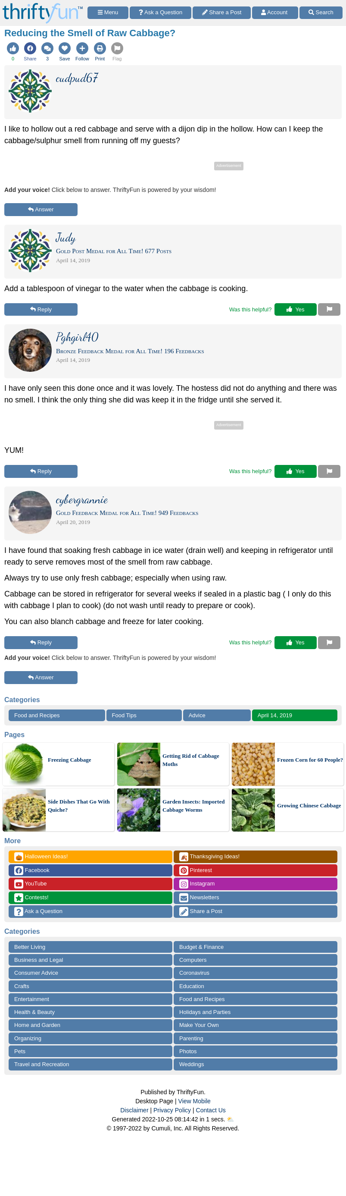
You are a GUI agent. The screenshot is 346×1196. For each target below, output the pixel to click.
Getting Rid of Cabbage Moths (190, 760)
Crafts (21, 986)
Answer (40, 209)
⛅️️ (230, 1119)
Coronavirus (194, 973)
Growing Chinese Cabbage (309, 805)
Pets (19, 1051)
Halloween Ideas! (41, 856)
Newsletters (199, 897)
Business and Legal (38, 960)
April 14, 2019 (275, 715)
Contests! (31, 897)
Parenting (191, 1038)
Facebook (32, 870)
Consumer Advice (36, 973)
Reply (41, 309)
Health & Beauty (34, 1012)
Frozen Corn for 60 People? (310, 760)
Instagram (197, 883)
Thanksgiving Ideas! (209, 856)
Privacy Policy (172, 1110)
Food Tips (124, 715)
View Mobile (194, 1101)
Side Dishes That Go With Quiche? (79, 805)
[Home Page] (42, 5)
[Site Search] (321, 12)
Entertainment (31, 999)
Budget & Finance (201, 947)
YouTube (30, 883)
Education (191, 986)
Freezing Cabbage (69, 760)
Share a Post (200, 911)
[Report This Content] (329, 309)
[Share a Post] (221, 12)
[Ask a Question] (160, 12)
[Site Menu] (107, 12)
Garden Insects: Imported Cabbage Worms (193, 805)
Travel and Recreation (41, 1064)
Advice (197, 715)
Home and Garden (37, 1025)
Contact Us (211, 1110)
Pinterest (195, 870)
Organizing (27, 1038)
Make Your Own (199, 1025)
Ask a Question (38, 911)
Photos (187, 1051)
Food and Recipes (37, 715)
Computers (193, 960)
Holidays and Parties (205, 1012)
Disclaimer (134, 1110)
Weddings (191, 1064)
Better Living (29, 947)
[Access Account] (275, 12)
